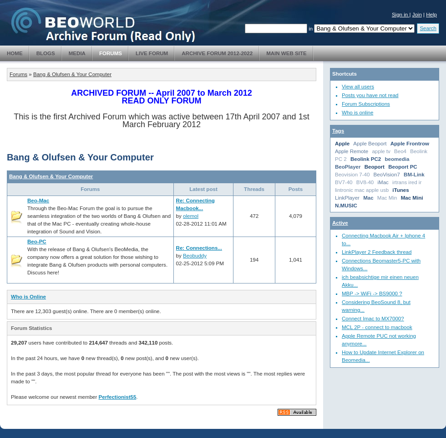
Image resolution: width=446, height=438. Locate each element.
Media (77, 53)
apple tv (381, 151)
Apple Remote (351, 151)
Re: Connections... (199, 248)
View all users (358, 86)
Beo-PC (36, 241)
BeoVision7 (387, 174)
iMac (382, 182)
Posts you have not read (370, 95)
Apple (342, 143)
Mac (368, 198)
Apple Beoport (369, 143)
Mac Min (387, 198)
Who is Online (28, 296)
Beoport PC (402, 167)
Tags (338, 131)
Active (340, 223)
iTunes (400, 190)
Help (431, 14)
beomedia (397, 159)
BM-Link (414, 174)
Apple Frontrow (409, 143)
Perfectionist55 (118, 397)
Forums (110, 53)
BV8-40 (365, 182)
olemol (190, 216)
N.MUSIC (346, 205)
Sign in (401, 14)
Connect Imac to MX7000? (373, 318)
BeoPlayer (347, 167)
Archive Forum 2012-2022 (217, 53)
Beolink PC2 (365, 159)
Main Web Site (286, 53)
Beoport (375, 167)
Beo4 (400, 151)
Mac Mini (412, 198)
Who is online (357, 112)
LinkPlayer (347, 198)
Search (428, 28)
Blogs (45, 53)
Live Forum (152, 53)
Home (15, 53)
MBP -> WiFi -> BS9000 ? (372, 293)
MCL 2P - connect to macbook (377, 327)
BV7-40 (344, 182)
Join (417, 14)
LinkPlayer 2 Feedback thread (376, 252)
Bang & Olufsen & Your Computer (72, 74)
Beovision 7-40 (352, 174)
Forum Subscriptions (366, 104)
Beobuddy (195, 255)
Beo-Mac (38, 200)
